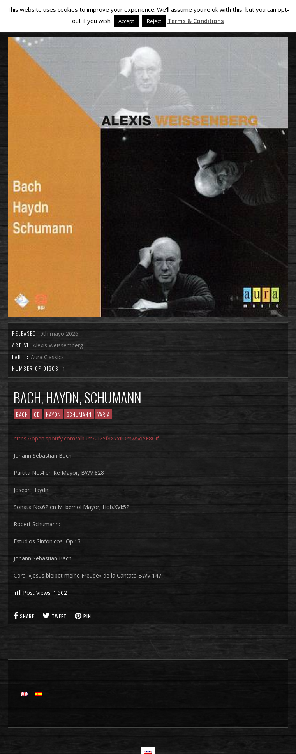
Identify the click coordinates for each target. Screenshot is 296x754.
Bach (22, 414)
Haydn (53, 414)
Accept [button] (126, 21)
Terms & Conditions (195, 21)
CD (37, 414)
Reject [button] (154, 21)
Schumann (79, 414)
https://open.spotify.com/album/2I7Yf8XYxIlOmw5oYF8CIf (86, 438)
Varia (103, 414)
